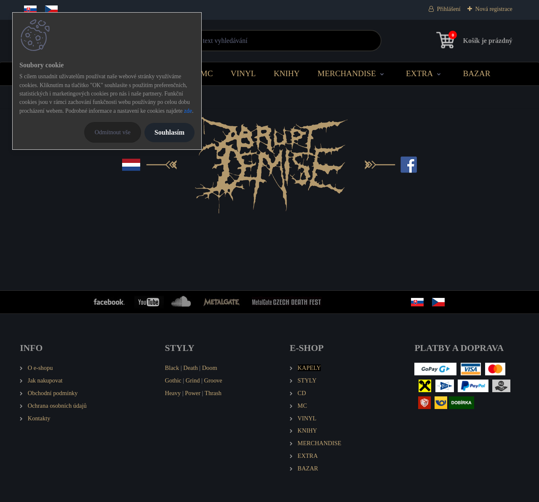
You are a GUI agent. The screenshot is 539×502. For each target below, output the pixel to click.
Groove (213, 380)
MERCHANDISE (347, 73)
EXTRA (419, 73)
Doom (209, 367)
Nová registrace (493, 9)
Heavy (173, 393)
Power (192, 393)
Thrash (213, 393)
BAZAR (476, 73)
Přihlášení (449, 9)
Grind (193, 380)
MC (206, 73)
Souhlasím (169, 132)
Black (172, 367)
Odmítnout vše (113, 132)
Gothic (173, 380)
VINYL (243, 73)
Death (190, 367)
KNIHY (287, 73)
